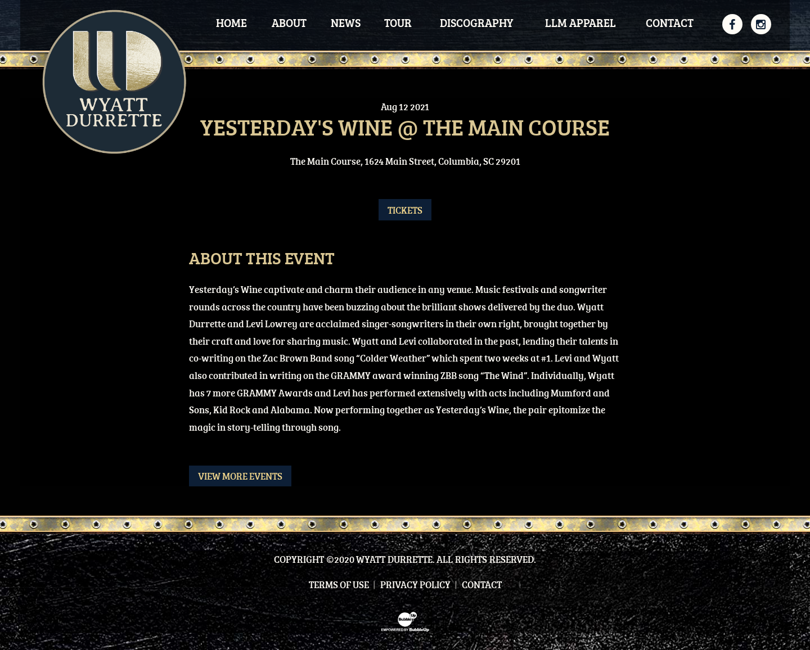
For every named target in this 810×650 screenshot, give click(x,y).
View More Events (240, 476)
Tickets (405, 210)
